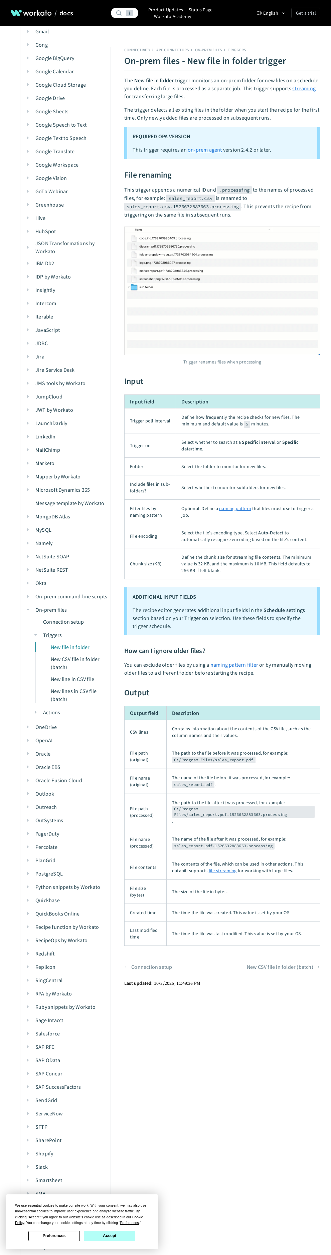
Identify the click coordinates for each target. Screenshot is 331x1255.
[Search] (124, 13)
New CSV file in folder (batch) (280, 966)
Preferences (54, 1235)
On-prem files (208, 49)
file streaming (223, 871)
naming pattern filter (234, 664)
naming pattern (235, 508)
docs (66, 13)
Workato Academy (172, 16)
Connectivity (137, 49)
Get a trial (306, 13)
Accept (109, 1235)
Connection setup (151, 966)
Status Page (200, 10)
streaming (304, 88)
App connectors (172, 49)
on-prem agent (205, 149)
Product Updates (165, 10)
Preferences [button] (129, 1223)
